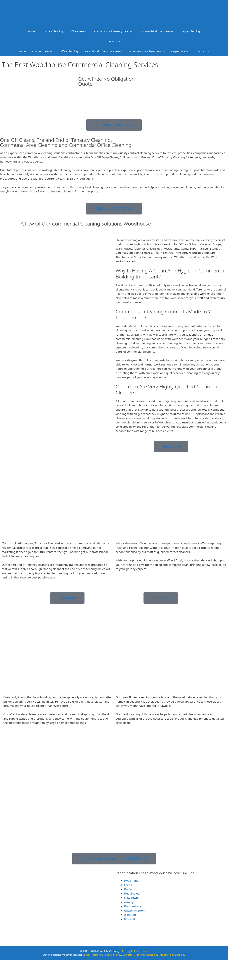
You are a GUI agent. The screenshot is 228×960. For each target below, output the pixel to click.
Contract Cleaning (52, 31)
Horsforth (96, 954)
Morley (117, 954)
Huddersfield (166, 954)
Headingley (131, 893)
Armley (129, 902)
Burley (128, 889)
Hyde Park (131, 880)
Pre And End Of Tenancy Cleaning (113, 31)
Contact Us (114, 41)
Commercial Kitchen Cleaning (157, 31)
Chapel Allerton (134, 910)
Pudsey (108, 954)
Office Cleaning (79, 31)
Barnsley (180, 954)
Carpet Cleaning (190, 31)
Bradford (139, 954)
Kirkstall (129, 919)
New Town (131, 898)
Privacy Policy (130, 951)
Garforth (127, 954)
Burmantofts (132, 906)
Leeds (128, 885)
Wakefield (151, 954)
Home (31, 31)
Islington (130, 915)
